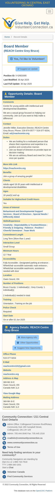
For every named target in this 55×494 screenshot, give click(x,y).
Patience (29, 228)
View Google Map (11, 393)
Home (7, 37)
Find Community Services (20, 476)
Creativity (8, 225)
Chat (11, 467)
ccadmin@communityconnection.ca (24, 438)
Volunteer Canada (16, 472)
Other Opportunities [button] (27, 342)
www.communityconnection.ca (22, 442)
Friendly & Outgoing (13, 228)
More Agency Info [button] (27, 337)
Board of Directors (22, 214)
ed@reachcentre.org (19, 133)
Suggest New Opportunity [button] (27, 348)
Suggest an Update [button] (27, 69)
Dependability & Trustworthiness (30, 225)
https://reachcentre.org (14, 168)
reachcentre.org (11, 374)
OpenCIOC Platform (44, 491)
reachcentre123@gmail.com (17, 366)
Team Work (29, 230)
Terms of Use (13, 447)
